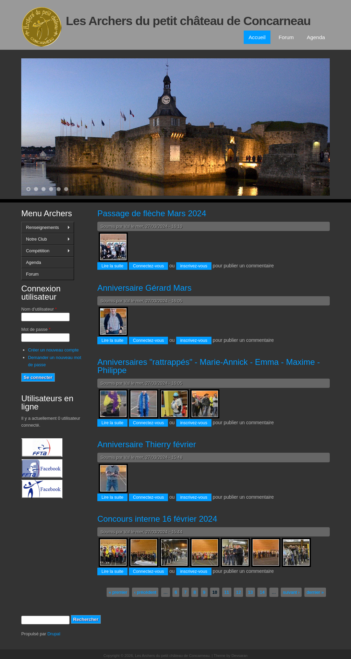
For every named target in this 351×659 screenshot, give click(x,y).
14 (262, 592)
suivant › (291, 592)
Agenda (316, 37)
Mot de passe (35, 329)
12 (238, 592)
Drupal (53, 633)
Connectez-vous (148, 266)
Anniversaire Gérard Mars (144, 287)
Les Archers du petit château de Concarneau (188, 21)
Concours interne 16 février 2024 (157, 518)
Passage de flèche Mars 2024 (151, 213)
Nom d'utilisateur (39, 309)
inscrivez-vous (193, 266)
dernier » (315, 592)
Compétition (45, 251)
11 (226, 592)
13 (250, 592)
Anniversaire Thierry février (146, 444)
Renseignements (45, 227)
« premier (118, 592)
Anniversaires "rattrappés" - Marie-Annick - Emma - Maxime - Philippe (208, 366)
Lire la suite (114, 265)
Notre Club (45, 239)
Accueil (257, 37)
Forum (286, 37)
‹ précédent (145, 592)
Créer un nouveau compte (53, 349)
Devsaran (239, 656)
